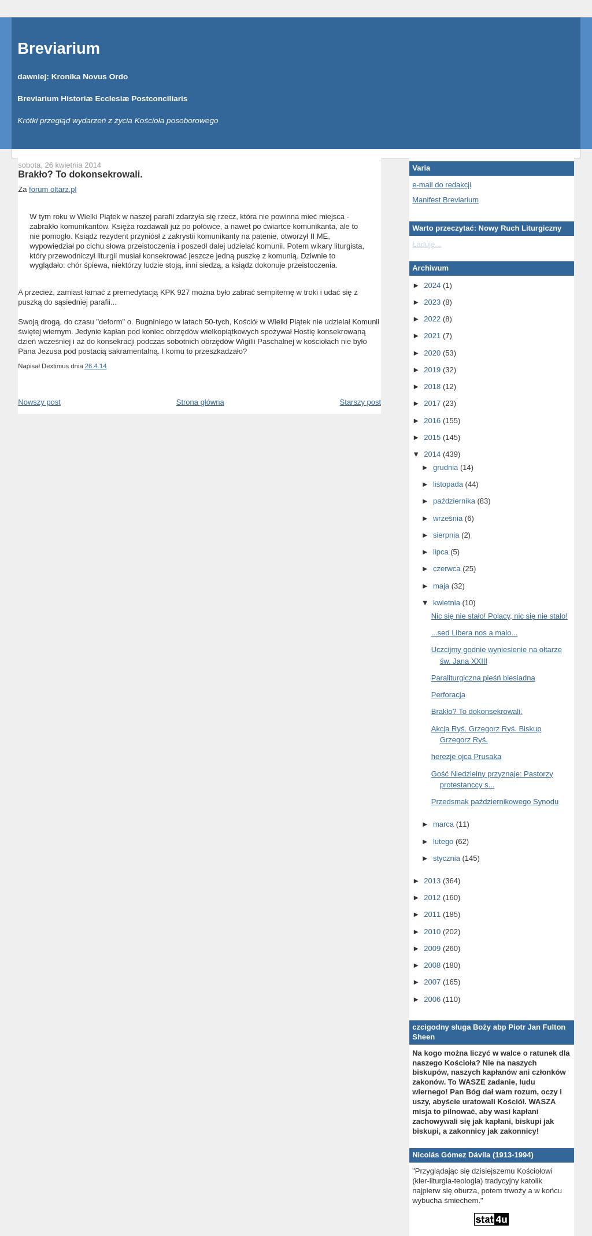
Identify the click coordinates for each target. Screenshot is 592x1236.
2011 (433, 914)
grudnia (446, 467)
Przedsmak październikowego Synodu (494, 801)
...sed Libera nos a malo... (474, 632)
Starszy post (361, 402)
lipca (441, 551)
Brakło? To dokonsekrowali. (80, 174)
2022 (433, 318)
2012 (433, 897)
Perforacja (448, 694)
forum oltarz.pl (52, 189)
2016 (433, 420)
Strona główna (200, 402)
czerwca (447, 568)
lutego (444, 841)
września (449, 518)
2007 (433, 982)
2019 (433, 369)
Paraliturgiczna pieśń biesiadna (483, 677)
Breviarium (58, 48)
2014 (433, 454)
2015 (433, 437)
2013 (433, 880)
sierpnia (447, 535)
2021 (433, 335)
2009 (433, 948)
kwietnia (447, 602)
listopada (449, 484)
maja (442, 586)
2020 (433, 353)
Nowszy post (39, 402)
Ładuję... (426, 244)
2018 (433, 386)
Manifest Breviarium (445, 199)
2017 (433, 403)
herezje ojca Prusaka (466, 756)
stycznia (447, 858)
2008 (433, 965)
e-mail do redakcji (441, 184)
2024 (433, 285)
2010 (433, 931)
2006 (433, 999)
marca (444, 824)
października (455, 501)
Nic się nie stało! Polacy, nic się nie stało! (499, 616)
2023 (433, 302)
